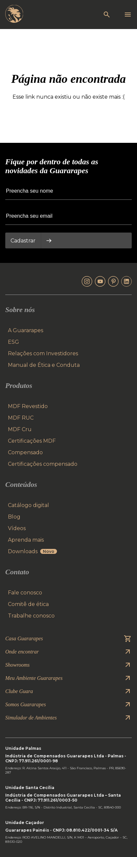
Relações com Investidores (43, 353)
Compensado (25, 452)
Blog (14, 517)
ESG (13, 342)
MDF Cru (20, 429)
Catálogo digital (28, 505)
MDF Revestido (28, 406)
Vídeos (17, 528)
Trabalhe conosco (31, 616)
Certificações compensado (42, 464)
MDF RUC (21, 418)
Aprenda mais (26, 540)
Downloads (32, 551)
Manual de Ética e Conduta (44, 365)
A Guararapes (25, 330)
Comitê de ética (28, 604)
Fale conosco (25, 592)
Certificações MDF (32, 441)
